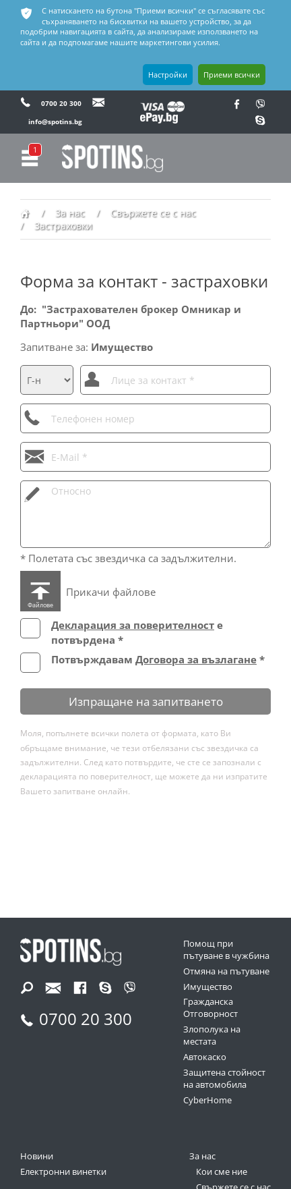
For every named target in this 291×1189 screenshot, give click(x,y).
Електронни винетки (63, 1172)
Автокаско (204, 1057)
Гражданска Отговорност (210, 1008)
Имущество (207, 987)
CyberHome (207, 1100)
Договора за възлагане (196, 659)
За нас (202, 1156)
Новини (36, 1156)
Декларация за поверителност (132, 625)
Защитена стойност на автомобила (224, 1078)
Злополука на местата (211, 1035)
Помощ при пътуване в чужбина (226, 950)
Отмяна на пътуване (226, 971)
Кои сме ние (221, 1172)
